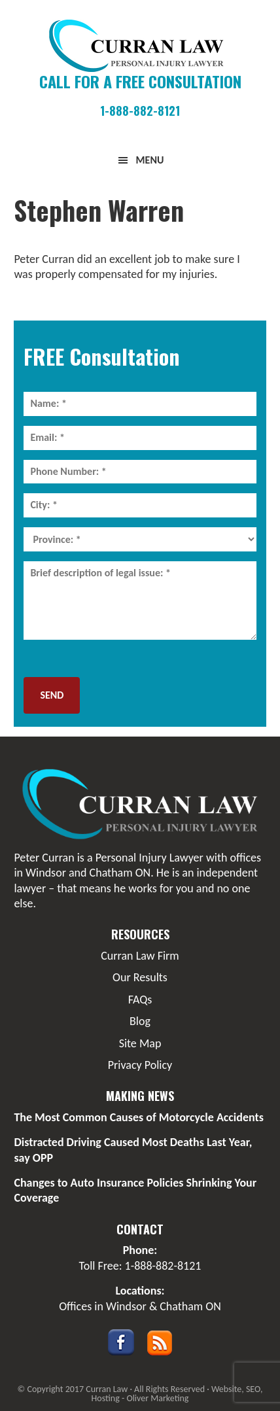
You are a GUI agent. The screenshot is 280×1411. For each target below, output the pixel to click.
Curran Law (140, 46)
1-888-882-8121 (140, 110)
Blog (140, 1021)
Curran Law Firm (140, 956)
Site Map (140, 1043)
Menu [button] (150, 160)
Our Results (140, 977)
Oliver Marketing (157, 1398)
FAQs (140, 999)
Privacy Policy (140, 1065)
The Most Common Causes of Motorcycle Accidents (139, 1117)
